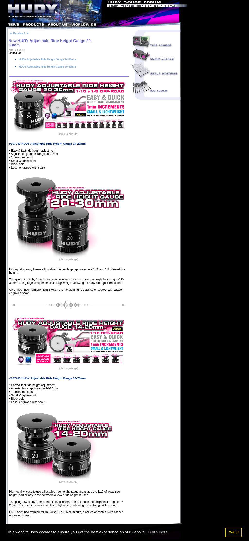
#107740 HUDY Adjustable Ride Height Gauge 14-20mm (47, 143)
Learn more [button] (158, 532)
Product (19, 33)
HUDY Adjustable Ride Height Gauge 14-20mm (47, 59)
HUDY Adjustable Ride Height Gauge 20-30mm (47, 66)
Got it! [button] (233, 532)
